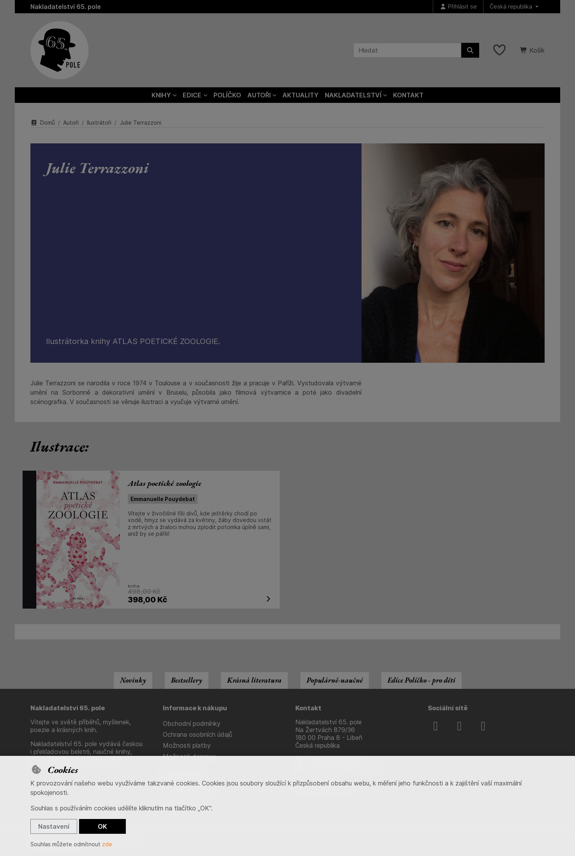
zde (107, 844)
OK (102, 826)
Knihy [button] (161, 95)
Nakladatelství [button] (353, 95)
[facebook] (435, 726)
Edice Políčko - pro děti (421, 680)
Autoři (71, 122)
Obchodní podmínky (191, 723)
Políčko (227, 95)
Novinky (133, 680)
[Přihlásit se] (458, 6)
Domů (42, 122)
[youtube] (483, 726)
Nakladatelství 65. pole (65, 7)
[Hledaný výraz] (407, 50)
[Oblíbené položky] (499, 50)
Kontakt (408, 95)
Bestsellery (186, 680)
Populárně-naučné (335, 680)
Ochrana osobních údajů (197, 734)
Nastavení (53, 826)
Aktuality (300, 95)
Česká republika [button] (512, 6)
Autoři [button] (259, 95)
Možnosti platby (187, 745)
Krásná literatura (254, 680)
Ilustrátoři (99, 122)
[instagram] (459, 726)
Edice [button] (192, 95)
